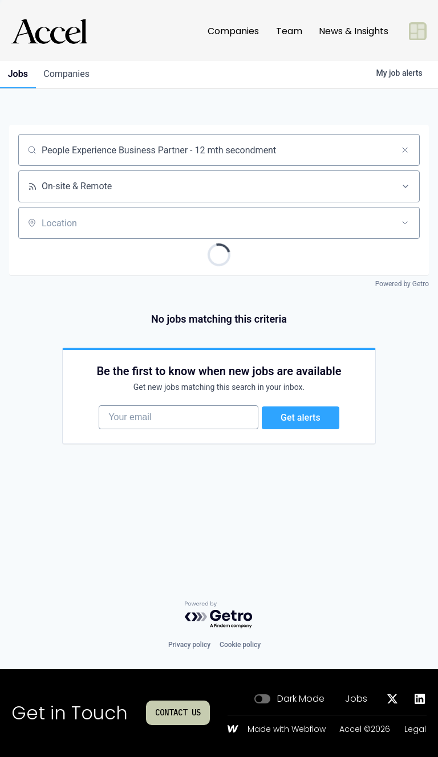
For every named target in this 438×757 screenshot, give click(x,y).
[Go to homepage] (49, 31)
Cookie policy (240, 645)
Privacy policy (189, 645)
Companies (233, 31)
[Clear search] (404, 149)
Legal (415, 730)
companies (70, 73)
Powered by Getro (402, 284)
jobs (19, 73)
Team (289, 31)
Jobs (356, 699)
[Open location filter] (404, 222)
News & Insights (353, 31)
